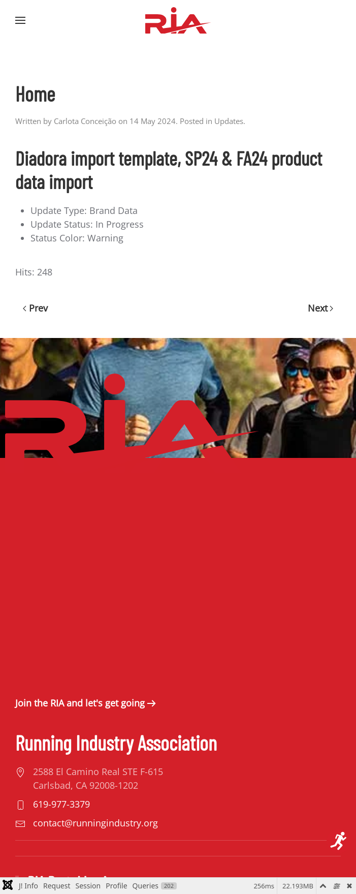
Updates (228, 121)
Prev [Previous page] (35, 308)
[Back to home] (178, 20)
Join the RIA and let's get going (80, 703)
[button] (20, 20)
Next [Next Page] (321, 308)
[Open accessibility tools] (339, 841)
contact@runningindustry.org (95, 823)
